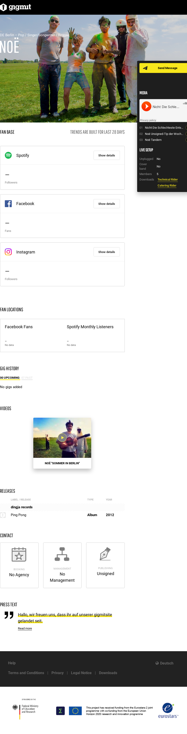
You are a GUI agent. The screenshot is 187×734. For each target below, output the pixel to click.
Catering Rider (167, 185)
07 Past (27, 377)
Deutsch (166, 663)
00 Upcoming (10, 377)
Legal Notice (81, 673)
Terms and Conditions (26, 673)
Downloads (108, 673)
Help (12, 663)
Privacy (57, 673)
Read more (25, 628)
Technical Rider (168, 179)
